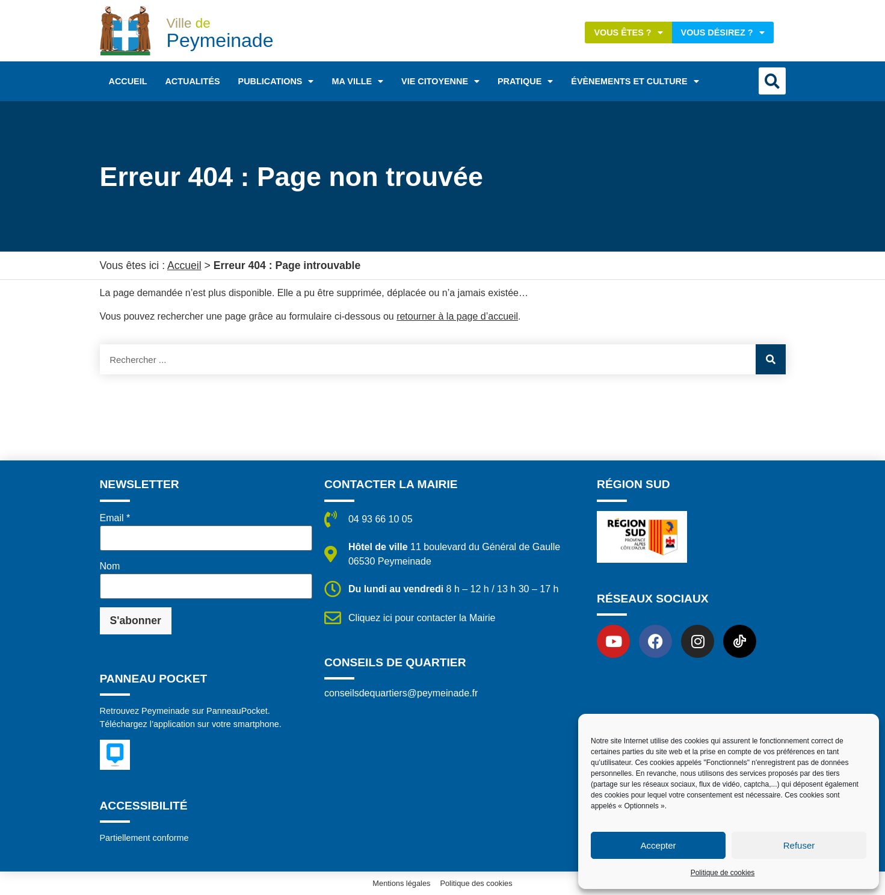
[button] (772, 80)
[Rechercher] (771, 359)
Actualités (192, 81)
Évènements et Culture (634, 81)
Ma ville (357, 81)
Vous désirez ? (723, 32)
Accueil (128, 81)
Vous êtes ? (628, 32)
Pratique (525, 81)
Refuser (799, 845)
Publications (276, 81)
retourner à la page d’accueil (457, 316)
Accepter (658, 845)
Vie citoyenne (440, 81)
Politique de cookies (723, 873)
